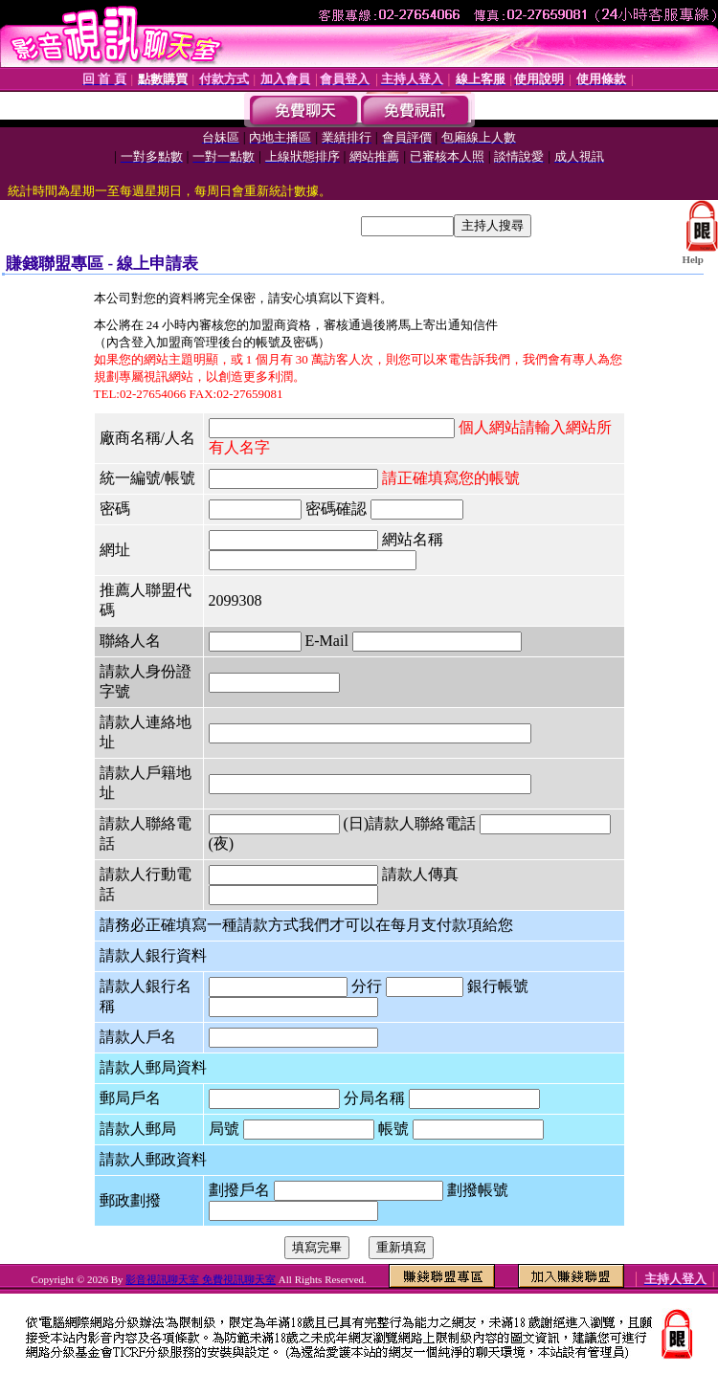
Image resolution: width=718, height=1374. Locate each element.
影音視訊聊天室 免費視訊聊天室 (200, 1279)
